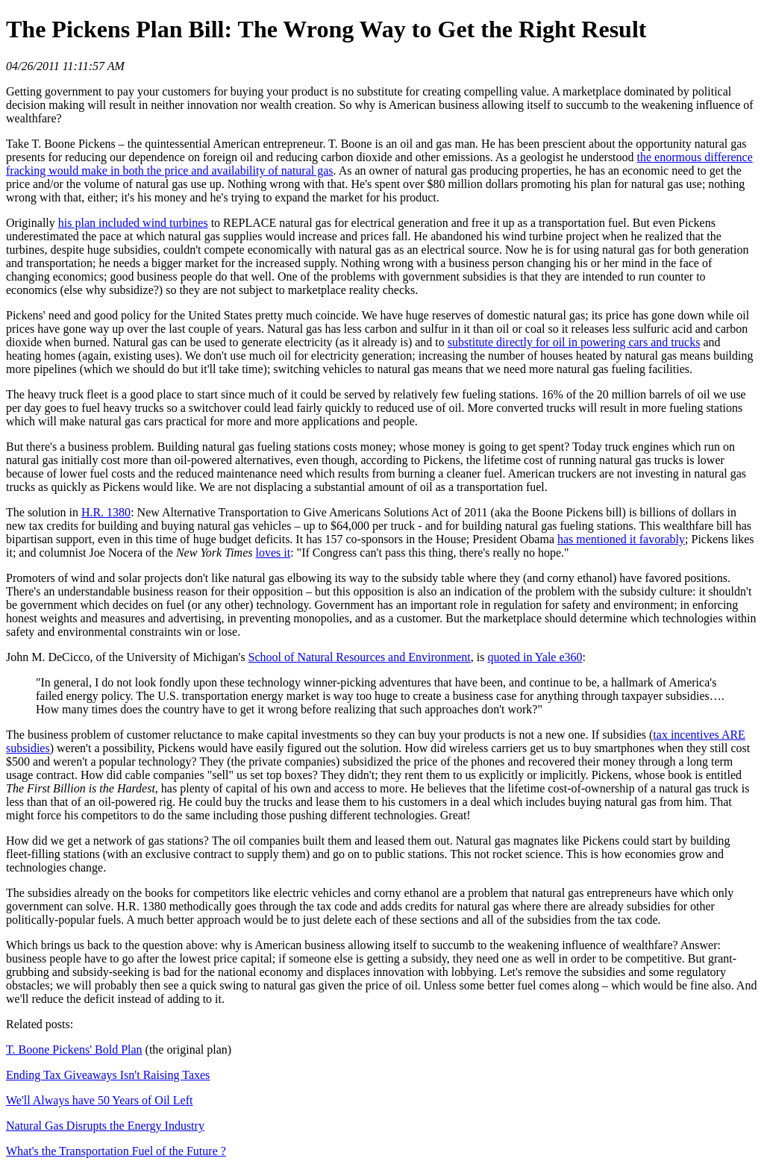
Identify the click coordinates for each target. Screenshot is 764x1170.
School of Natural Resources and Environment (359, 657)
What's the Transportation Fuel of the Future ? (116, 1151)
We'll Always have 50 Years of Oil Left (99, 1100)
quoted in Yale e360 (534, 657)
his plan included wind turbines (133, 222)
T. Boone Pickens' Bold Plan (74, 1049)
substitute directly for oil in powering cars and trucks (574, 342)
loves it (272, 552)
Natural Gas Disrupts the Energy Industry (105, 1125)
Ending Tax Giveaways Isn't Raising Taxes (108, 1075)
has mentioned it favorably (621, 539)
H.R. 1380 (106, 512)
